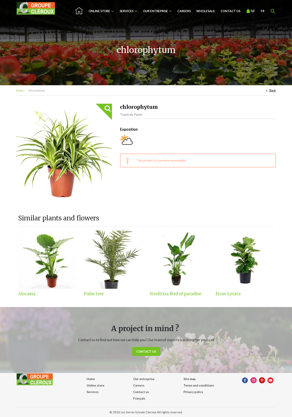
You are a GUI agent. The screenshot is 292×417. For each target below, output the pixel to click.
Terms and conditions (199, 385)
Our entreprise (155, 11)
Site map (190, 379)
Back (272, 90)
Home (19, 90)
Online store (99, 11)
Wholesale (205, 11)
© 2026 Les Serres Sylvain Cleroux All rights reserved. (146, 412)
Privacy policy (193, 392)
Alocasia (26, 293)
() (250, 11)
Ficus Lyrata (228, 293)
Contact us (230, 11)
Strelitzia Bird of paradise (175, 293)
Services (126, 11)
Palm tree (94, 293)
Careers (184, 11)
